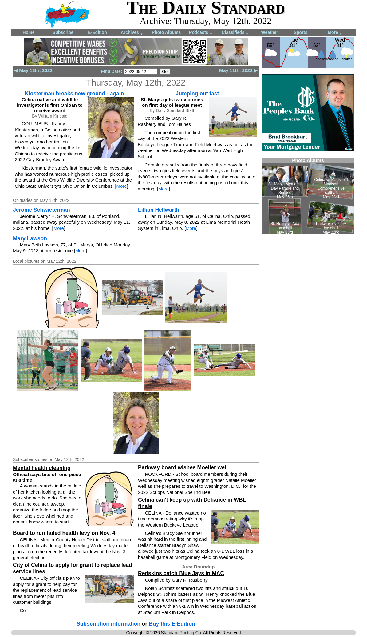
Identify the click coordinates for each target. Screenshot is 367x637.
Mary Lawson (30, 238)
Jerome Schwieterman (41, 210)
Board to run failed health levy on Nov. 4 (64, 533)
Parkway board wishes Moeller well (183, 467)
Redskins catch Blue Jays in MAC (181, 573)
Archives (132, 33)
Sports (300, 32)
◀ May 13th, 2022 (33, 70)
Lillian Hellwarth (158, 210)
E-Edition (97, 32)
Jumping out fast (197, 93)
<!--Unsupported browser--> (308, 196)
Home (29, 32)
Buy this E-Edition (172, 624)
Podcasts (200, 33)
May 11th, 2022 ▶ (238, 70)
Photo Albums (166, 32)
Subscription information (108, 624)
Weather (269, 32)
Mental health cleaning (42, 468)
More (335, 33)
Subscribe (63, 32)
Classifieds (235, 33)
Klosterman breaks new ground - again (74, 93)
